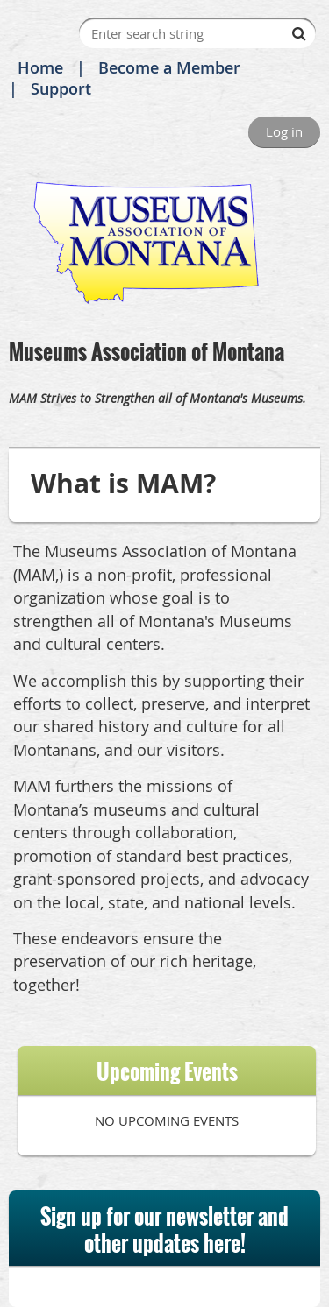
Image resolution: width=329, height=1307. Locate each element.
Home (40, 67)
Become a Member (169, 67)
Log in (284, 131)
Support (61, 88)
